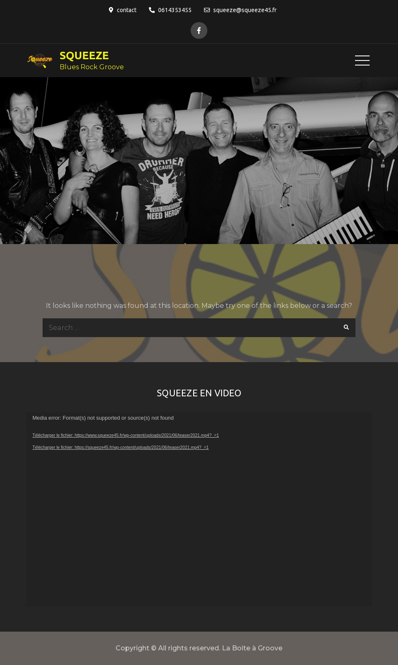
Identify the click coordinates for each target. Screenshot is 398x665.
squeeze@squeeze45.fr (240, 10)
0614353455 (170, 10)
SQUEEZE (84, 55)
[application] (199, 509)
